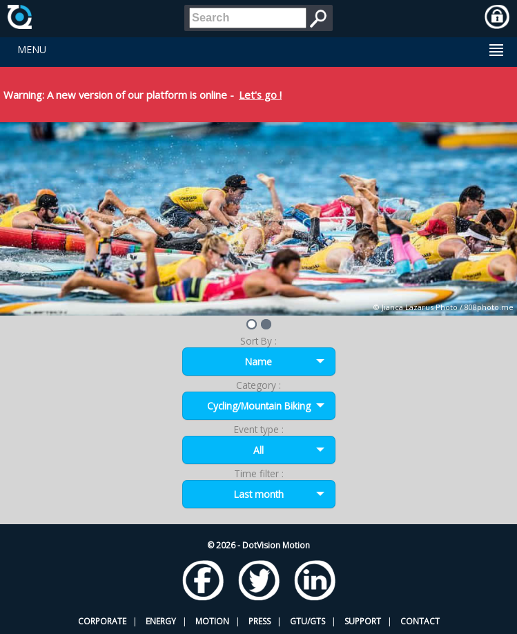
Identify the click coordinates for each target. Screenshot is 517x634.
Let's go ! (260, 95)
